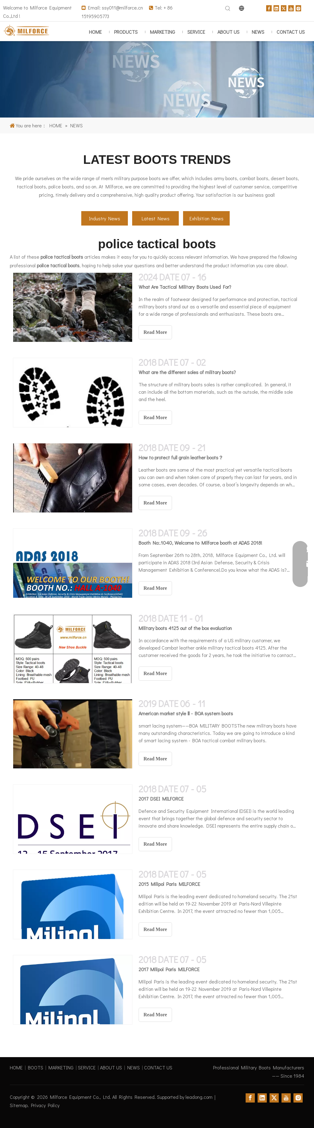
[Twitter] (283, 7)
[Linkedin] (276, 7)
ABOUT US (111, 1067)
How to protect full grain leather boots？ (181, 457)
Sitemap (19, 1105)
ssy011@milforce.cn (122, 7)
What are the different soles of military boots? (187, 372)
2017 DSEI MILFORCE (161, 798)
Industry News (104, 218)
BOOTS (35, 1067)
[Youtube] (291, 7)
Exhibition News (207, 218)
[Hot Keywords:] (227, 8)
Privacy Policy (45, 1105)
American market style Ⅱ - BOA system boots (186, 713)
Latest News (156, 218)
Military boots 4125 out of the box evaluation (185, 628)
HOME (16, 1067)
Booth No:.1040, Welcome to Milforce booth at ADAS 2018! (200, 542)
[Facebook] (269, 7)
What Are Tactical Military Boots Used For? (185, 287)
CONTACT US (158, 1067)
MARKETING (61, 1067)
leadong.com (199, 1097)
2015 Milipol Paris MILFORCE (169, 884)
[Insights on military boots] (157, 79)
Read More (155, 332)
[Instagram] (298, 7)
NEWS (133, 1067)
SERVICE (87, 1067)
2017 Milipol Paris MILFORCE (169, 969)
